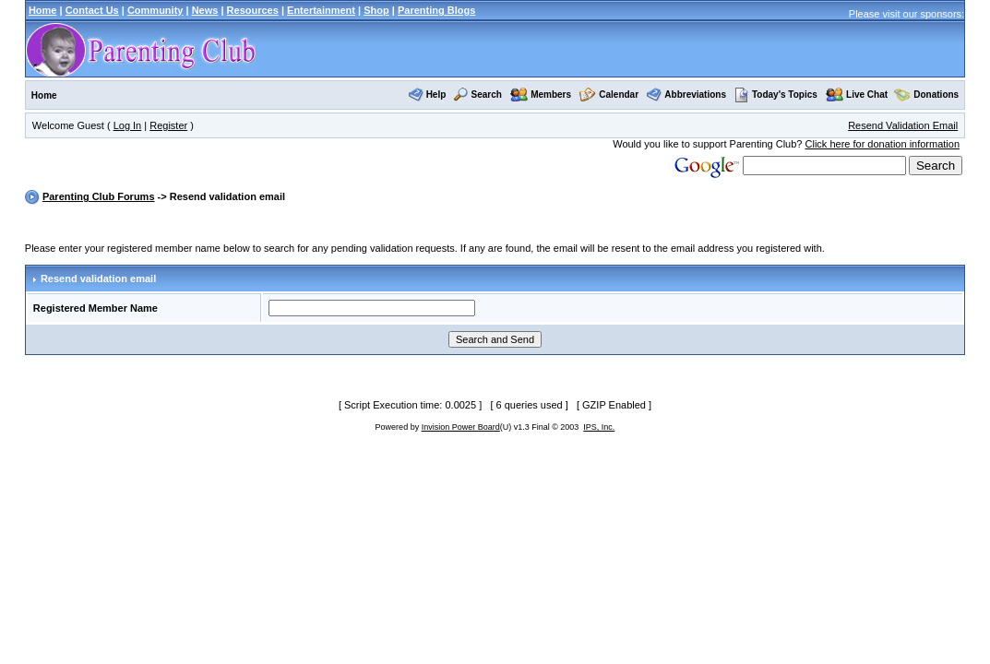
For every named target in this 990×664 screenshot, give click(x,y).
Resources (253, 10)
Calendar (618, 94)
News (205, 10)
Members (551, 94)
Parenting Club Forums (98, 196)
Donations (936, 94)
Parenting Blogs (436, 10)
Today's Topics (775, 94)
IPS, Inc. (598, 427)
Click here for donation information (882, 143)
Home (43, 10)
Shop (376, 10)
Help (436, 94)
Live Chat (867, 94)
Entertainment (321, 10)
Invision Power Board (461, 427)
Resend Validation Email (903, 125)
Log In (127, 125)
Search (486, 94)
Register (168, 125)
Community (155, 10)
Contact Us (92, 10)
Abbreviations (695, 94)
